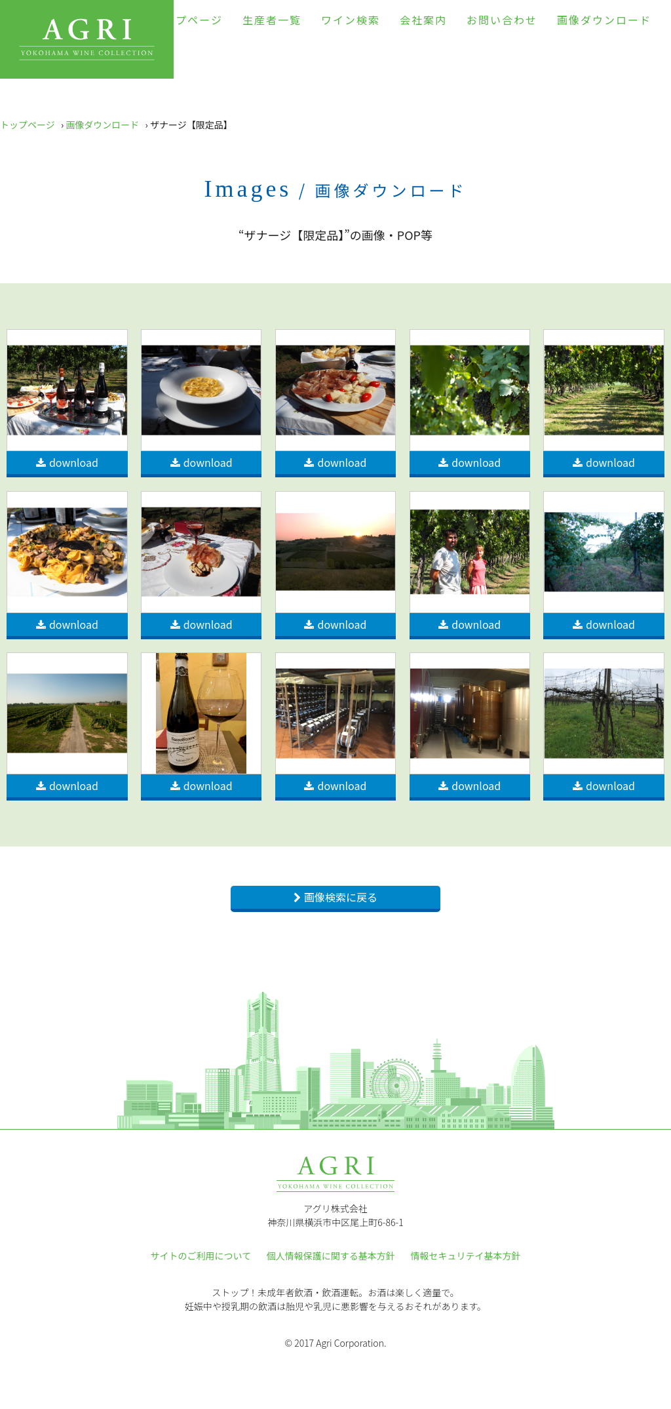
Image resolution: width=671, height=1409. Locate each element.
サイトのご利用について (201, 1255)
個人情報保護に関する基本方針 (331, 1255)
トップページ (187, 20)
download (73, 462)
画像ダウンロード (604, 20)
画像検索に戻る (340, 897)
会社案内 (423, 20)
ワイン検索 (350, 20)
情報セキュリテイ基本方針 (465, 1255)
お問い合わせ (502, 20)
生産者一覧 (271, 20)
